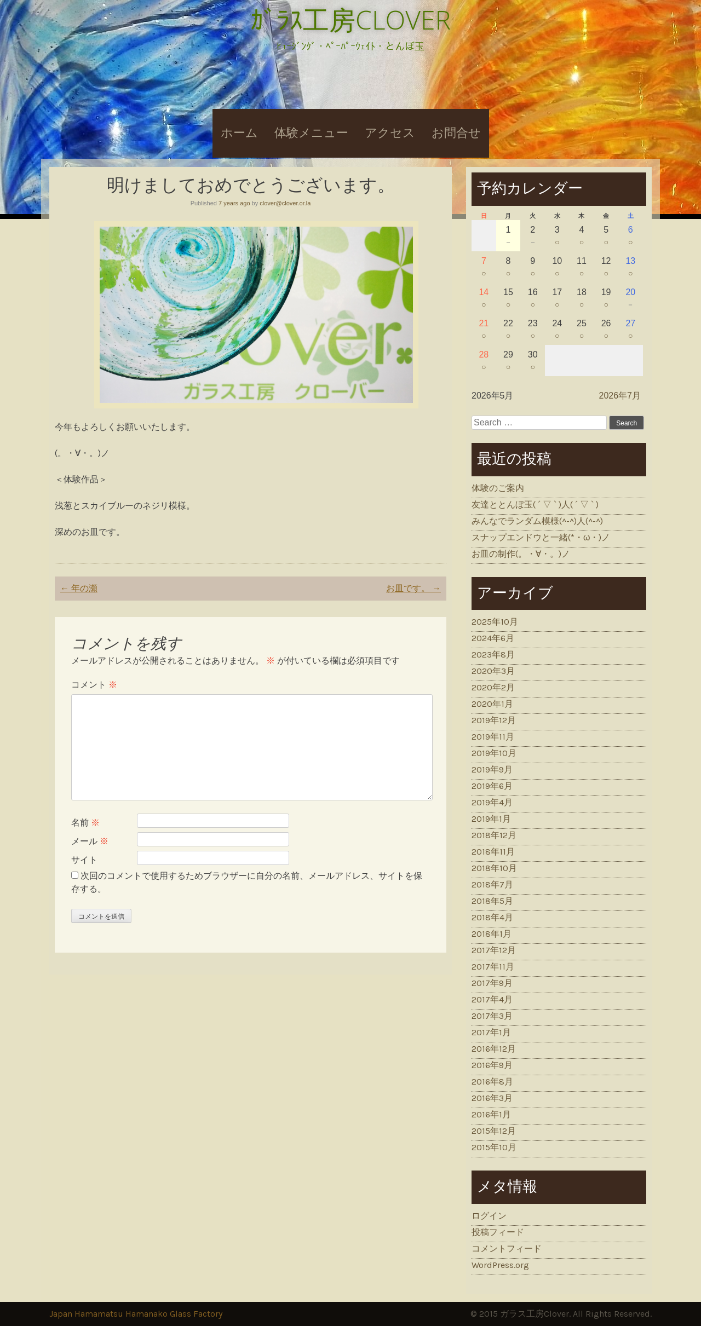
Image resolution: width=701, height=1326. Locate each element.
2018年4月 (492, 917)
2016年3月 (492, 1098)
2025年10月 (495, 621)
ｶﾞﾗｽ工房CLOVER (350, 19)
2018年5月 (492, 901)
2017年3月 (492, 1016)
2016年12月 (494, 1048)
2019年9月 (492, 769)
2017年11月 (493, 966)
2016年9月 (492, 1065)
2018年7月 (492, 884)
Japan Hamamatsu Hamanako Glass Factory (135, 1313)
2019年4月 (492, 802)
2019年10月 (494, 753)
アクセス (390, 133)
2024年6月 (493, 638)
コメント (94, 684)
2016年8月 (492, 1081)
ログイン (489, 1215)
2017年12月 (494, 950)
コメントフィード (507, 1248)
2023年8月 (493, 654)
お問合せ (456, 133)
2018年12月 (494, 835)
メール (89, 841)
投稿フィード (498, 1232)
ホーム (239, 133)
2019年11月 (493, 736)
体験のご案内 (498, 488)
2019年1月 (491, 819)
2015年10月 (494, 1147)
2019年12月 (494, 720)
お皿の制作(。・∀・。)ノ (521, 554)
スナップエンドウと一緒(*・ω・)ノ (541, 537)
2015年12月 (494, 1131)
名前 (85, 822)
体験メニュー (311, 133)
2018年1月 (492, 934)
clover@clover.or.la (285, 203)
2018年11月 (493, 851)
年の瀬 (78, 588)
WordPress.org (500, 1265)
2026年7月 (620, 395)
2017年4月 (492, 999)
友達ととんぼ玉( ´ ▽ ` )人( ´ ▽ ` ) (535, 504)
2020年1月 (492, 704)
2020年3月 (493, 671)
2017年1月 (491, 1032)
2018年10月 (494, 868)
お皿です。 (413, 588)
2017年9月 (492, 983)
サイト (84, 860)
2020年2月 (493, 687)
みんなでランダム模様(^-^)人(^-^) (537, 521)
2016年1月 (491, 1114)
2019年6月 (492, 786)
